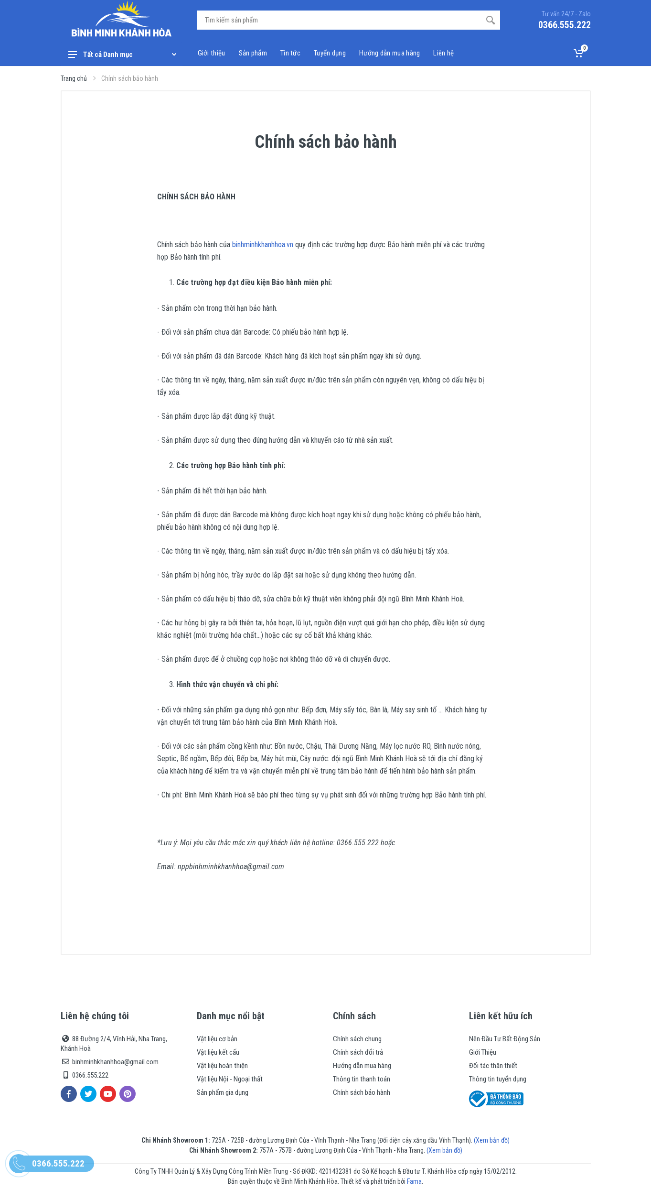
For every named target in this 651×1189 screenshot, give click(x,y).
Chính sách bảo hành (361, 1092)
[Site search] (339, 20)
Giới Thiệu (482, 1052)
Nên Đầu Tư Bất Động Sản (504, 1039)
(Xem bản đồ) (492, 1140)
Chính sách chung (357, 1039)
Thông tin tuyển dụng (497, 1079)
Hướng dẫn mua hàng (362, 1065)
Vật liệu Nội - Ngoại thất (230, 1079)
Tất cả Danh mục (122, 54)
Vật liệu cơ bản (217, 1039)
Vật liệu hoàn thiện (222, 1065)
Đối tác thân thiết (493, 1065)
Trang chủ (74, 78)
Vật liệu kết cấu (218, 1052)
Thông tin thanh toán (361, 1079)
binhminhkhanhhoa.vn (262, 244)
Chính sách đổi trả (358, 1052)
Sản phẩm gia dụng (222, 1092)
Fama (414, 1181)
